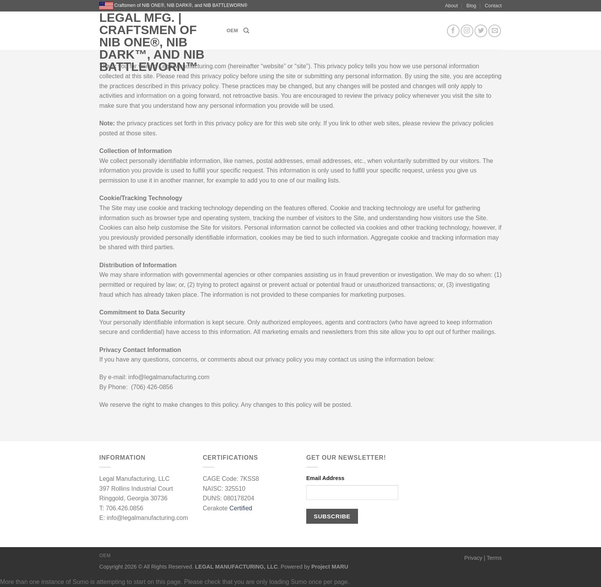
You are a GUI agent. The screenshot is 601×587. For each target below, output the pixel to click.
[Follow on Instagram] (467, 31)
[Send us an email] (494, 31)
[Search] (246, 30)
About (451, 5)
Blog (471, 5)
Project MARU (329, 567)
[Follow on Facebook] (453, 31)
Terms (494, 558)
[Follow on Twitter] (481, 31)
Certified (240, 508)
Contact (493, 5)
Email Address (325, 478)
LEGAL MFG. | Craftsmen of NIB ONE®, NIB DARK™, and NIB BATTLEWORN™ (151, 42)
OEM (232, 30)
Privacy (473, 558)
